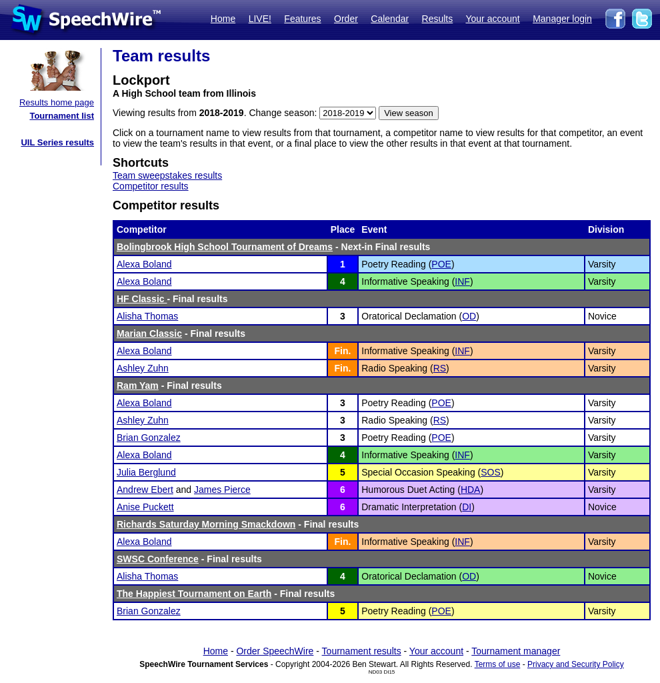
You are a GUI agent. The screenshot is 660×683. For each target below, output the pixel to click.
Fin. (343, 351)
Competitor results (151, 186)
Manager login (562, 18)
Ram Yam (138, 385)
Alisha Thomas (147, 316)
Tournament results (361, 651)
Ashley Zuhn (143, 368)
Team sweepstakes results (167, 175)
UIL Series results (57, 142)
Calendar (390, 18)
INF (462, 281)
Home (223, 18)
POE (441, 264)
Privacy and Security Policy (575, 664)
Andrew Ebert (145, 489)
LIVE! (260, 18)
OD (469, 316)
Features (302, 18)
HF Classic (142, 298)
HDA (471, 489)
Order (346, 18)
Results (437, 18)
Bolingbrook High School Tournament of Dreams (225, 246)
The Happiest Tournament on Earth (194, 593)
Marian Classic (149, 333)
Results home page (56, 102)
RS (439, 368)
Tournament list (61, 116)
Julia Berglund (146, 472)
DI (466, 507)
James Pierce (222, 489)
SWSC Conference (158, 559)
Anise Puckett (145, 507)
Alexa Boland (144, 264)
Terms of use (498, 664)
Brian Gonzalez (149, 437)
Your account (492, 18)
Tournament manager (515, 651)
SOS (491, 472)
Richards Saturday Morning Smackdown (206, 524)
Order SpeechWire (274, 651)
